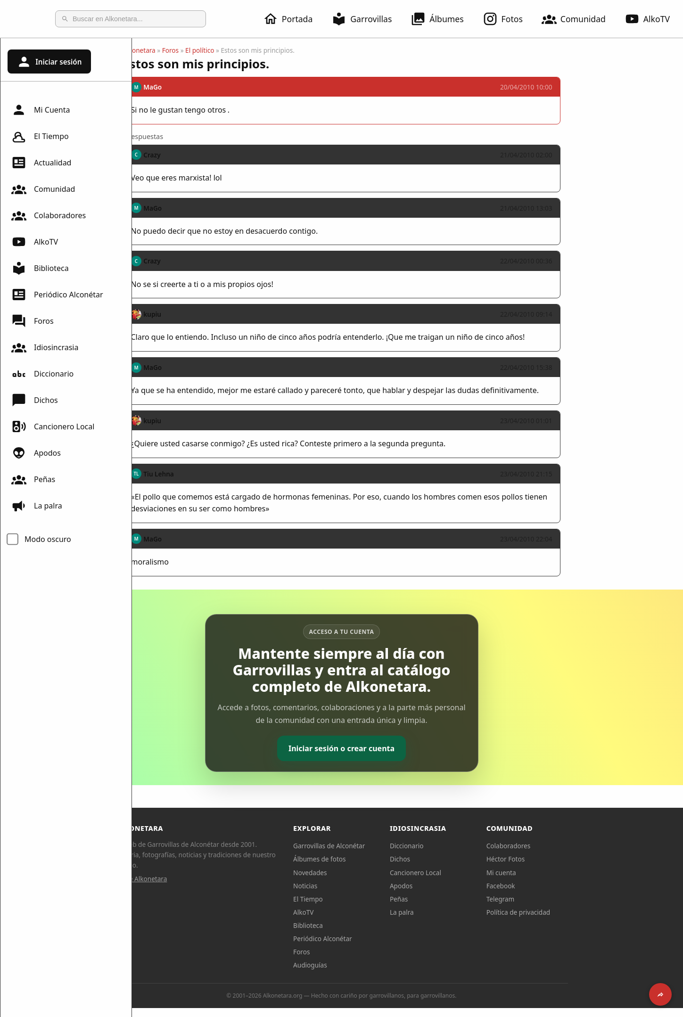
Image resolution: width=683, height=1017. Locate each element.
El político (265, 50)
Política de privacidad (584, 912)
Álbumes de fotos (385, 858)
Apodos (36, 452)
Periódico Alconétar (57, 294)
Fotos (508, 18)
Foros (32, 320)
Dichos (34, 400)
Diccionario (42, 373)
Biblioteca (40, 268)
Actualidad (41, 162)
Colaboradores (48, 215)
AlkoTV (34, 241)
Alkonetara (205, 50)
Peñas (33, 479)
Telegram (566, 898)
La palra (36, 505)
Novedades (376, 872)
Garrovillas (367, 18)
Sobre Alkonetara (207, 878)
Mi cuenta (567, 872)
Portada (293, 18)
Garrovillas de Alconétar (395, 845)
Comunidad (579, 18)
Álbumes (442, 18)
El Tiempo (40, 136)
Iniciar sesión (49, 61)
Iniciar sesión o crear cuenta (407, 748)
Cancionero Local (52, 426)
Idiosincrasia (44, 347)
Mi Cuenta (40, 109)
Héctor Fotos (571, 858)
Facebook (566, 885)
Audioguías (376, 964)
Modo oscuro (48, 539)
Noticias (371, 885)
